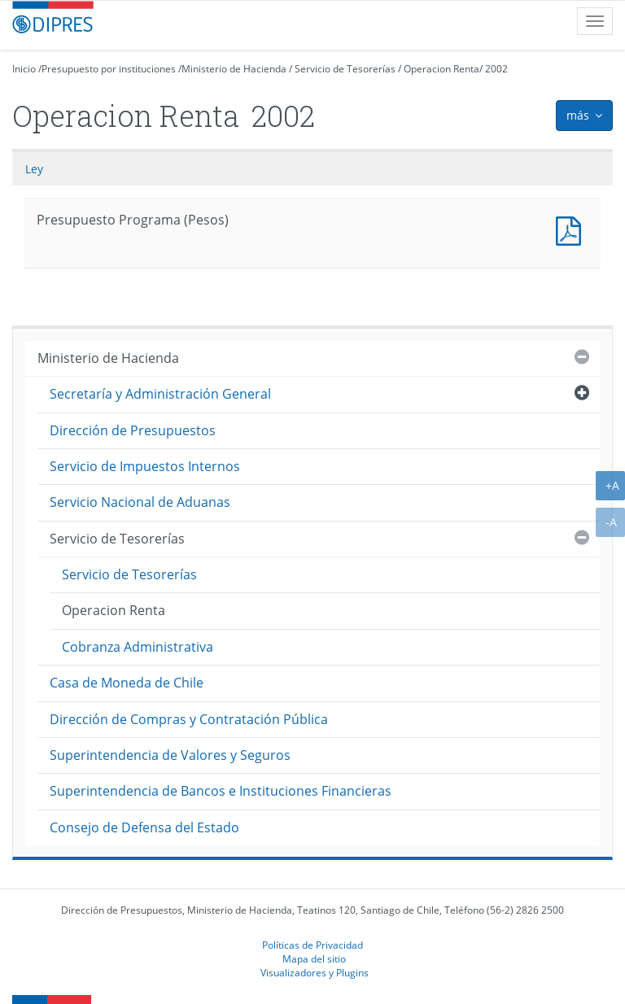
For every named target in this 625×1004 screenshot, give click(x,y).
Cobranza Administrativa (137, 647)
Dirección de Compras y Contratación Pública (189, 719)
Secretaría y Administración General (160, 394)
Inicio (24, 69)
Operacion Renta (441, 69)
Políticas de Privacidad (312, 944)
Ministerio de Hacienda (233, 69)
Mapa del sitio (314, 958)
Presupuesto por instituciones (109, 69)
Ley (34, 169)
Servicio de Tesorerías (345, 69)
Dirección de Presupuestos (133, 430)
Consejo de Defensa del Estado (144, 827)
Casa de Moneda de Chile (126, 683)
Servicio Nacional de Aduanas (140, 502)
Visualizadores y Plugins (314, 972)
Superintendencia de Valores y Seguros (170, 755)
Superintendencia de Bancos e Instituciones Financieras (220, 791)
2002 (496, 69)
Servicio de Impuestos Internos (145, 466)
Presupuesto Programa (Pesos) (572, 229)
